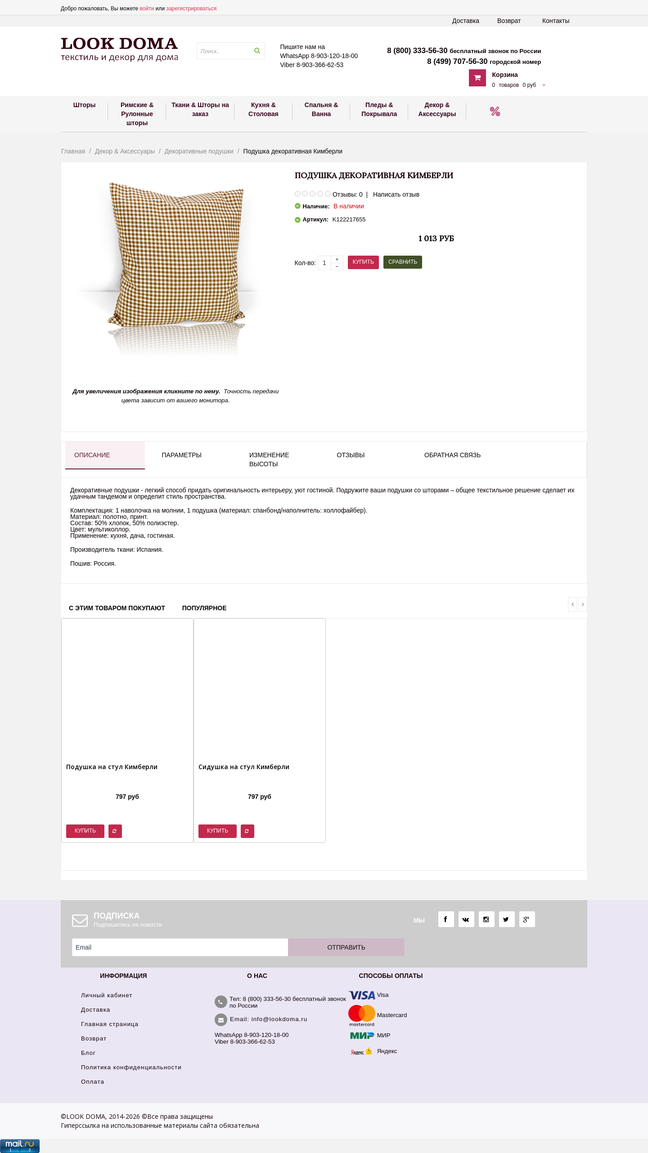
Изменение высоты (269, 459)
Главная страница (110, 1024)
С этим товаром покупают (117, 608)
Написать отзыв (396, 194)
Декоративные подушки (199, 151)
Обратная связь (452, 455)
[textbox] (231, 51)
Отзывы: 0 (348, 194)
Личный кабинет (106, 995)
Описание (92, 455)
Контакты (555, 20)
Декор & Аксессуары (125, 151)
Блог (88, 1052)
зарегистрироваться (191, 8)
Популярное (204, 608)
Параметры (182, 455)
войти (147, 8)
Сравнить (402, 262)
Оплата (92, 1081)
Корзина (505, 74)
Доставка (465, 20)
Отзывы (351, 455)
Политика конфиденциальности (131, 1067)
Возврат (509, 20)
